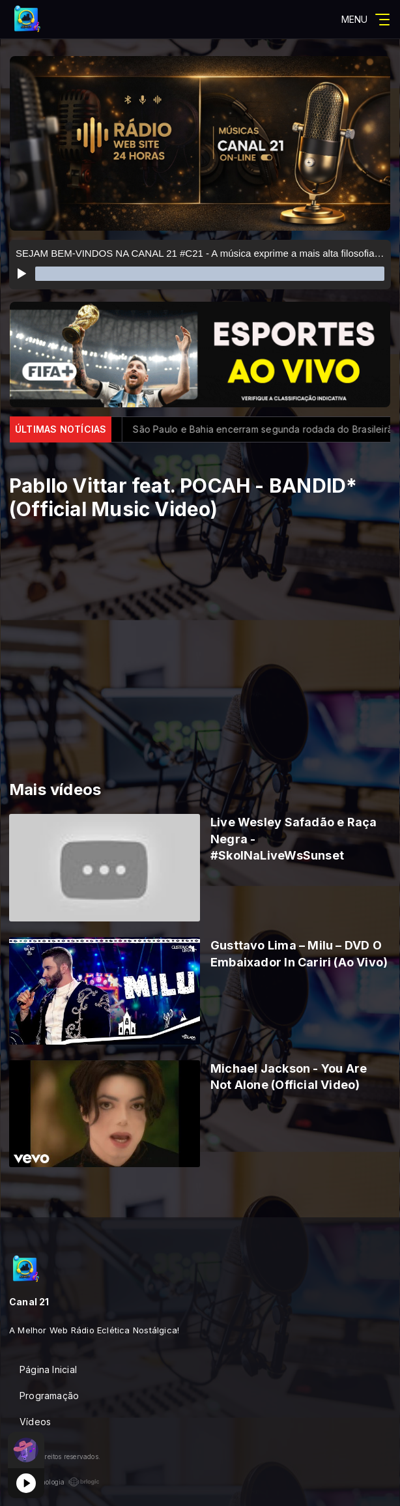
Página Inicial (48, 1369)
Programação (49, 1395)
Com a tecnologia (54, 1481)
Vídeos (35, 1421)
